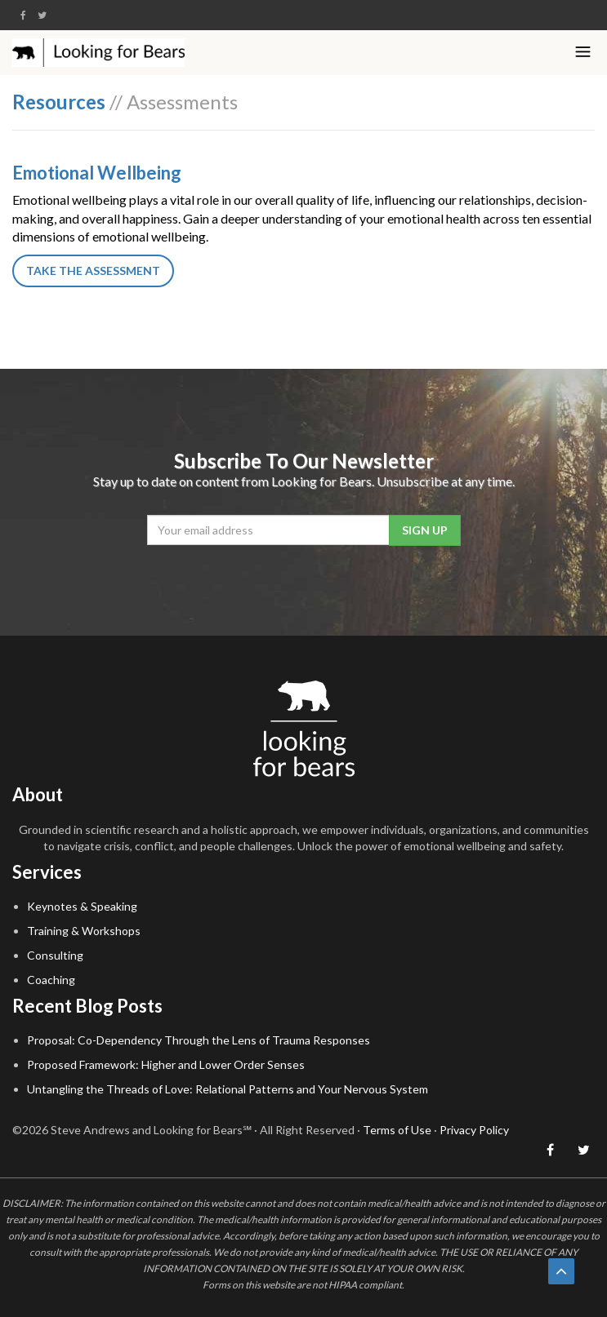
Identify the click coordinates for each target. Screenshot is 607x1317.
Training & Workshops (84, 931)
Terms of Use (397, 1130)
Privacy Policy (474, 1130)
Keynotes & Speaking (82, 906)
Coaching (51, 980)
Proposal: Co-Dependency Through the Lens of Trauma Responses (198, 1040)
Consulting (55, 955)
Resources (58, 101)
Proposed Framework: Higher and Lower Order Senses (166, 1064)
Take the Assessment (93, 270)
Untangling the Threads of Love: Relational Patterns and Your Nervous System (227, 1089)
